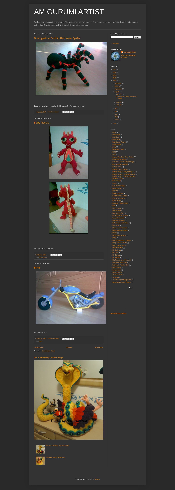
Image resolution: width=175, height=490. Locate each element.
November (118, 83)
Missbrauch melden (119, 313)
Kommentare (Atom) (48, 351)
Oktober (117, 86)
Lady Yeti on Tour (118, 213)
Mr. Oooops (116, 255)
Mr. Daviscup (116, 250)
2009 (115, 81)
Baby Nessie (41, 122)
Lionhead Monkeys (118, 220)
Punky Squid (116, 267)
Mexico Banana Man (119, 235)
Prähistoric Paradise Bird (120, 265)
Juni (116, 108)
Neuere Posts (39, 347)
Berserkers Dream (118, 149)
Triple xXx (115, 277)
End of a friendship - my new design (48, 358)
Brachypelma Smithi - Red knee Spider (57, 38)
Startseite (69, 347)
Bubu (114, 154)
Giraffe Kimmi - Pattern (119, 196)
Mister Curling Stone (119, 245)
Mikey (114, 238)
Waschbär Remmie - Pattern (121, 282)
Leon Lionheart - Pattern (120, 215)
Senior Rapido (117, 272)
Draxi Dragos (116, 181)
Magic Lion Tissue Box (119, 228)
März (116, 117)
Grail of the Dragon (118, 198)
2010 (115, 78)
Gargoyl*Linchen (117, 193)
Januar (117, 120)
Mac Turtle (115, 225)
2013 (115, 69)
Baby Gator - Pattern (119, 142)
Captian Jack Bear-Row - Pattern (123, 157)
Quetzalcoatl (116, 270)
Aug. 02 (119, 105)
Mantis (114, 233)
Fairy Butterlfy (116, 188)
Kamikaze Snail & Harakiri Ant (55, 457)
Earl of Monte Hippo (118, 186)
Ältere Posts (99, 347)
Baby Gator (116, 140)
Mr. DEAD (115, 252)
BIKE (37, 267)
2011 (115, 75)
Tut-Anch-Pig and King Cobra (121, 280)
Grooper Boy (116, 201)
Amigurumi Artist (130, 52)
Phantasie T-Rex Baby (119, 262)
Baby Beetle (116, 137)
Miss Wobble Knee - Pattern (121, 240)
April (116, 114)
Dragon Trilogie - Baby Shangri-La (123, 172)
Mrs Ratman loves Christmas (121, 260)
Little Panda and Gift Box (120, 223)
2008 (115, 123)
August (117, 92)
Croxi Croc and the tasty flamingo (123, 162)
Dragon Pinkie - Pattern (120, 169)
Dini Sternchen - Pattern (120, 164)
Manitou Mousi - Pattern (120, 230)
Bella (114, 147)
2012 (115, 72)
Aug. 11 (119, 102)
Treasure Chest (117, 275)
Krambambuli (116, 210)
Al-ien (114, 132)
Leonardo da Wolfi (118, 218)
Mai (116, 111)
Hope (114, 205)
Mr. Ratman (116, 257)
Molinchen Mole (117, 248)
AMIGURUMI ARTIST (69, 12)
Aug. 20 (119, 94)
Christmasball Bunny (119, 159)
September (118, 89)
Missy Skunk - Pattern (119, 243)
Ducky (114, 183)
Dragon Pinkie (117, 167)
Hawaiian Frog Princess (120, 203)
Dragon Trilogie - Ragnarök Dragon (123, 174)
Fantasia (115, 191)
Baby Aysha (116, 135)
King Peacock (116, 208)
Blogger (97, 479)
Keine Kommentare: (54, 112)
